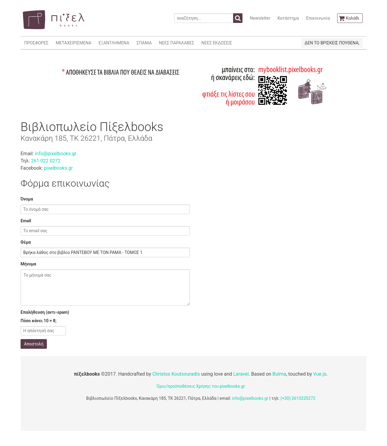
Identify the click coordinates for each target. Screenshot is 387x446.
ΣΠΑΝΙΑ (144, 42)
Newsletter (260, 18)
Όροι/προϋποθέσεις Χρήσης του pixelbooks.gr (201, 386)
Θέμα (26, 242)
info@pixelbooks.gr (55, 153)
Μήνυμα (28, 264)
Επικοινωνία (318, 18)
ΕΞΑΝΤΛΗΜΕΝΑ (114, 42)
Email (26, 220)
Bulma (279, 374)
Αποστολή (34, 344)
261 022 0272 (45, 161)
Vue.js (320, 374)
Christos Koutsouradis (176, 374)
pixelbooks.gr (58, 168)
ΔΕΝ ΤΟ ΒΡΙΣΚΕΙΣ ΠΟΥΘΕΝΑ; (331, 42)
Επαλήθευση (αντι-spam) (45, 312)
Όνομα (27, 199)
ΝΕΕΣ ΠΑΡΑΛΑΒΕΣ (176, 42)
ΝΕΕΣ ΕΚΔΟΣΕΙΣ (216, 42)
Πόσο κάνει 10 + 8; (39, 320)
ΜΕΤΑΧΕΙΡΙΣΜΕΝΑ (73, 42)
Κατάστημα (288, 18)
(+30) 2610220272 (297, 398)
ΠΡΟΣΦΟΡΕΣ (36, 42)
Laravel (241, 374)
